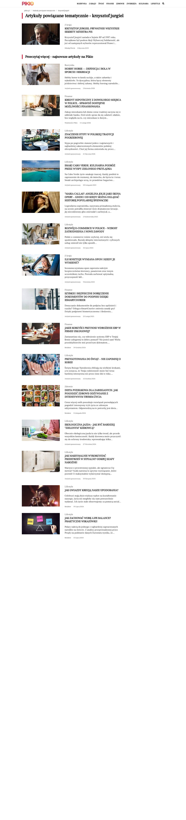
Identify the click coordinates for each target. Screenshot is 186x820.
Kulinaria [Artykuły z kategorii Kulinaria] (143, 3)
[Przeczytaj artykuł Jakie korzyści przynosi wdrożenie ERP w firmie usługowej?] (71, 336)
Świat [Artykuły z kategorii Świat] (101, 3)
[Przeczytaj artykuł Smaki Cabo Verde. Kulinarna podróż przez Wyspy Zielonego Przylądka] (71, 173)
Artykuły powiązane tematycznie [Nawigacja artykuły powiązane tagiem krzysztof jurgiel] (44, 11)
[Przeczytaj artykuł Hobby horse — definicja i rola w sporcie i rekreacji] (71, 77)
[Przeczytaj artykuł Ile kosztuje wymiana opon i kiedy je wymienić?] (71, 269)
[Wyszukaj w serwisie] (163, 3)
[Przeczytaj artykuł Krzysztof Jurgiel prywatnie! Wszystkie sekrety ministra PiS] (71, 36)
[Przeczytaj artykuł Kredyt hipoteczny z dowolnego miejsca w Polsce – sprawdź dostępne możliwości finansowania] (71, 110)
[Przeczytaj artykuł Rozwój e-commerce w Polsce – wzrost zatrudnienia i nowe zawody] (71, 236)
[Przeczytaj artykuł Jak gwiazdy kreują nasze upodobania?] (71, 496)
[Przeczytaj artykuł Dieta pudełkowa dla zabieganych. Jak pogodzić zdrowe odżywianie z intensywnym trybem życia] (71, 400)
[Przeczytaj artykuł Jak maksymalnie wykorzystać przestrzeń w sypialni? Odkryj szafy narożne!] (71, 465)
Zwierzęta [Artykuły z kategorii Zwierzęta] (131, 3)
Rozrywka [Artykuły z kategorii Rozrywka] (82, 3)
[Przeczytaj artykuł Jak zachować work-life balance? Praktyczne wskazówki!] (71, 526)
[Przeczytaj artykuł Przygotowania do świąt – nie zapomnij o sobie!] (71, 367)
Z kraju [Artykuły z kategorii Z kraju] (92, 3)
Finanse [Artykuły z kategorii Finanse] (110, 3)
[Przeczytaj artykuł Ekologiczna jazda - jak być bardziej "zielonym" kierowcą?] (71, 433)
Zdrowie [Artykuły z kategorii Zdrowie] (120, 3)
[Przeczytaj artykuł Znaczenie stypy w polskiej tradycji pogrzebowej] (71, 142)
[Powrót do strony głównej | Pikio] (28, 4)
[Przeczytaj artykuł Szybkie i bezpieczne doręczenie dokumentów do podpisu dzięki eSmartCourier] (71, 303)
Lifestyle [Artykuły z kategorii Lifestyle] (155, 3)
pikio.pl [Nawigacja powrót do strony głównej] (27, 11)
